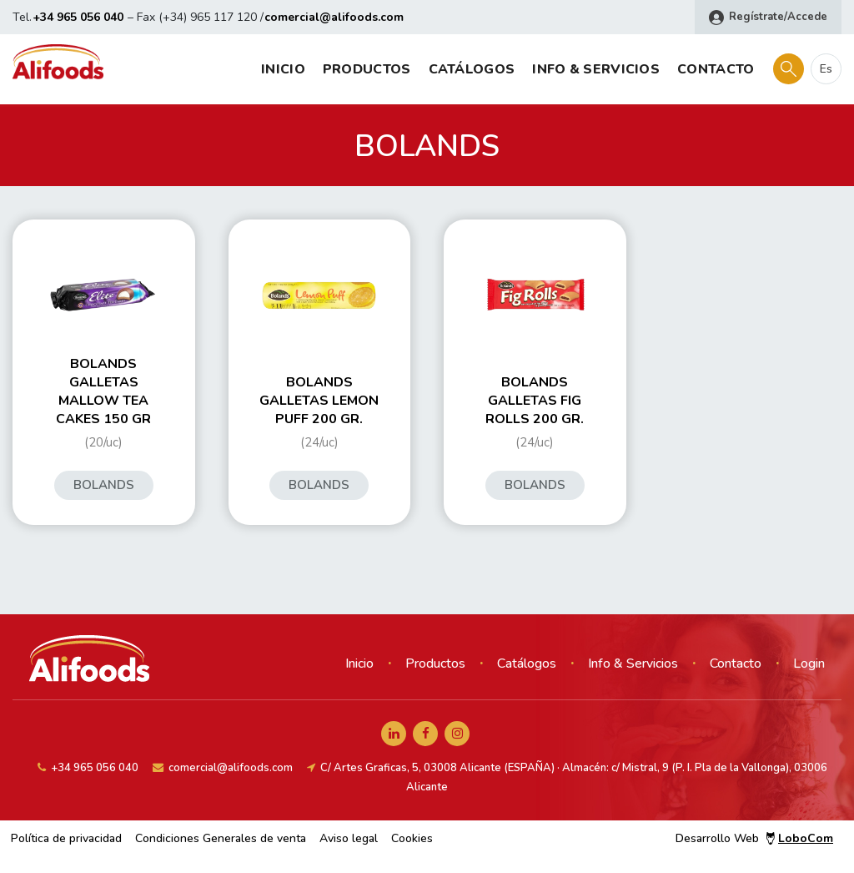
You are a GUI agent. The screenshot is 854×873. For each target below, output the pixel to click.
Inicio (283, 69)
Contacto (715, 69)
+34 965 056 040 (78, 17)
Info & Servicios (596, 69)
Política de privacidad (66, 838)
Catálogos (472, 69)
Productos (367, 69)
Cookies (412, 838)
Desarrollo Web (754, 838)
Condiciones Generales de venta (220, 838)
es (826, 69)
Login (809, 663)
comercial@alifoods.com (334, 17)
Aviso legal (348, 838)
